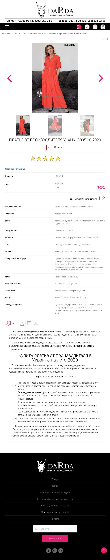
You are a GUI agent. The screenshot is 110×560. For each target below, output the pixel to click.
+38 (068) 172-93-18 (93, 21)
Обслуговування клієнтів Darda (55, 505)
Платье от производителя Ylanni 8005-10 (68, 33)
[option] (55, 78)
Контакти (55, 519)
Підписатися (55, 538)
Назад (104, 39)
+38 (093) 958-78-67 (42, 21)
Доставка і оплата (30, 324)
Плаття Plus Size (37, 33)
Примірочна (23, 323)
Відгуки (37, 323)
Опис (11, 323)
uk (87, 27)
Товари (55, 479)
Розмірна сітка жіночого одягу (55, 492)
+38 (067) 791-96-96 (17, 21)
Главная (6, 33)
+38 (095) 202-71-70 (69, 21)
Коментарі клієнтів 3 (15, 169)
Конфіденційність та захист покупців (55, 499)
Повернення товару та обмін (55, 512)
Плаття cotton (20, 33)
